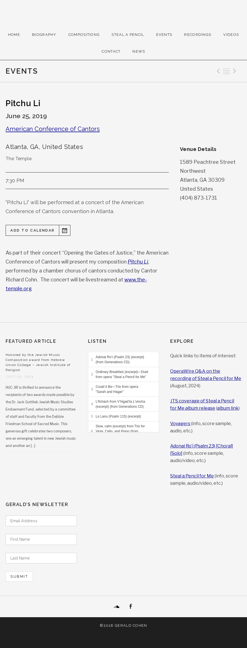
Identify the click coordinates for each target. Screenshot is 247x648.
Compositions (84, 34)
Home (14, 34)
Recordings (197, 34)
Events (164, 34)
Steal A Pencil (127, 34)
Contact (111, 51)
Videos (231, 34)
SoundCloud (116, 607)
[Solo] (176, 453)
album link (228, 408)
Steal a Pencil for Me (192, 476)
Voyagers (180, 423)
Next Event (235, 71)
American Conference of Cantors (53, 128)
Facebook (130, 607)
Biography (44, 34)
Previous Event (217, 71)
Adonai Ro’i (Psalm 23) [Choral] (201, 446)
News (138, 51)
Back (226, 71)
